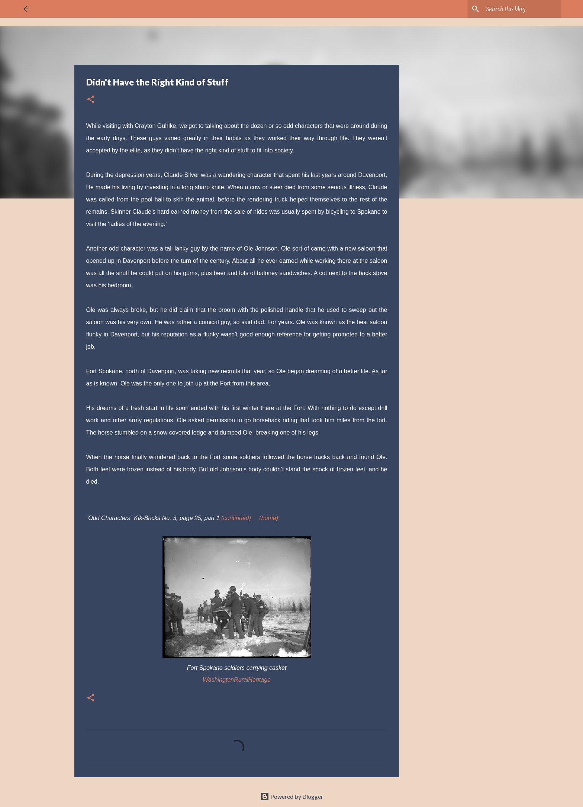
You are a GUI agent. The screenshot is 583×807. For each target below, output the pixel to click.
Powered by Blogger (291, 796)
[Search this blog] (522, 9)
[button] (90, 100)
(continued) (236, 518)
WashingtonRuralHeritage (237, 680)
